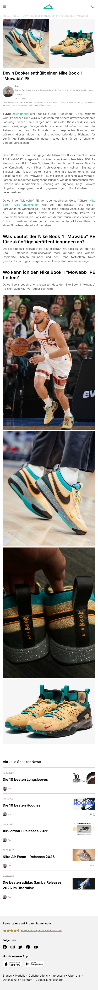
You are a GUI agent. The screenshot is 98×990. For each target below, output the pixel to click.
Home (6, 15)
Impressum (58, 975)
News (16, 15)
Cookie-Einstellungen (49, 979)
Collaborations (38, 975)
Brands (7, 975)
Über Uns (74, 975)
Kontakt (27, 979)
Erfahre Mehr (44, 105)
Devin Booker (20, 113)
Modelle (20, 975)
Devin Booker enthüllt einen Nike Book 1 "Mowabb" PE (58, 15)
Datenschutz (11, 979)
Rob (17, 86)
